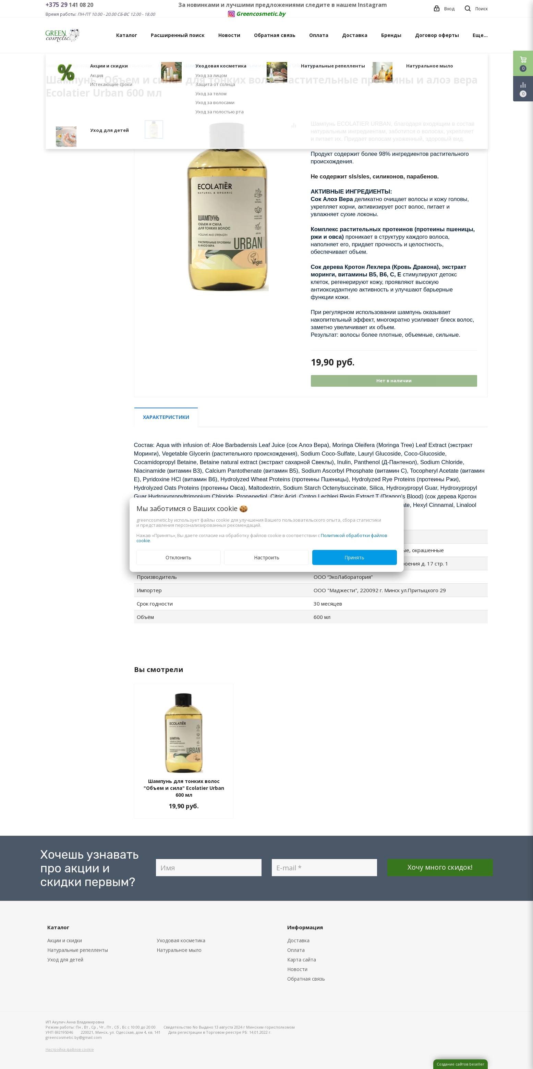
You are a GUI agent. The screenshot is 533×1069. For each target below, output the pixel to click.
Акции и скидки (64, 940)
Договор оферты (437, 35)
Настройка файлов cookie (70, 1049)
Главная (54, 66)
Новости (229, 35)
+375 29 (57, 5)
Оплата (318, 35)
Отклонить (178, 557)
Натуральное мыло (179, 950)
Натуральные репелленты (77, 950)
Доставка (354, 35)
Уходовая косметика (181, 940)
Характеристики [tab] (166, 417)
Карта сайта (301, 959)
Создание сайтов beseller (460, 1064)
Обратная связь (274, 35)
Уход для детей (65, 959)
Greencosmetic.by (260, 13)
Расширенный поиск (178, 35)
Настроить (266, 557)
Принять (354, 557)
